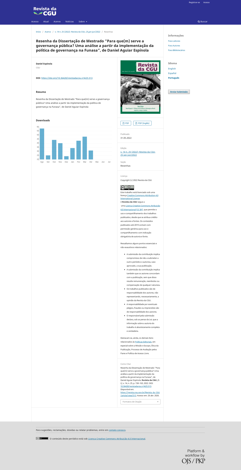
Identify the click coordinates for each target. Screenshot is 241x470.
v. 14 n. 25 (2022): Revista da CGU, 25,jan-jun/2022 (77, 31)
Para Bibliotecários (176, 50)
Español (172, 73)
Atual (46, 21)
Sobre (82, 21)
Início (38, 31)
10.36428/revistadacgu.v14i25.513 (135, 386)
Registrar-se (194, 2)
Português (173, 77)
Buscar (202, 21)
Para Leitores (174, 41)
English (172, 68)
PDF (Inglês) (143, 123)
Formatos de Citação (132, 401)
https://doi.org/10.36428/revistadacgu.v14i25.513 (67, 78)
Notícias (69, 21)
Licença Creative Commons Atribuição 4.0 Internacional (116, 438)
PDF (127, 123)
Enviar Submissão (179, 91)
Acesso (34, 21)
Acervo (57, 21)
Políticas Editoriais (143, 341)
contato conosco (117, 430)
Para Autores (174, 45)
